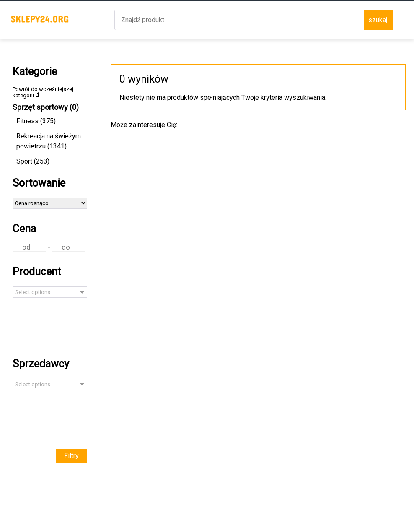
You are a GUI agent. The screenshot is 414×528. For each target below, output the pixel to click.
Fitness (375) (36, 121)
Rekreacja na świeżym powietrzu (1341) (48, 141)
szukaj (377, 20)
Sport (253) (32, 161)
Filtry (71, 456)
